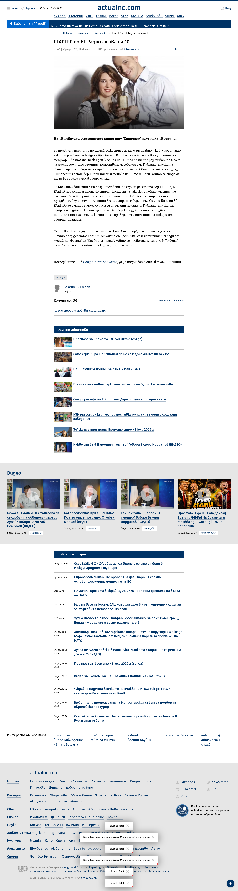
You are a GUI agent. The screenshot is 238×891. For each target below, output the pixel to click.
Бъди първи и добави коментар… (81, 310)
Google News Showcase (100, 262)
